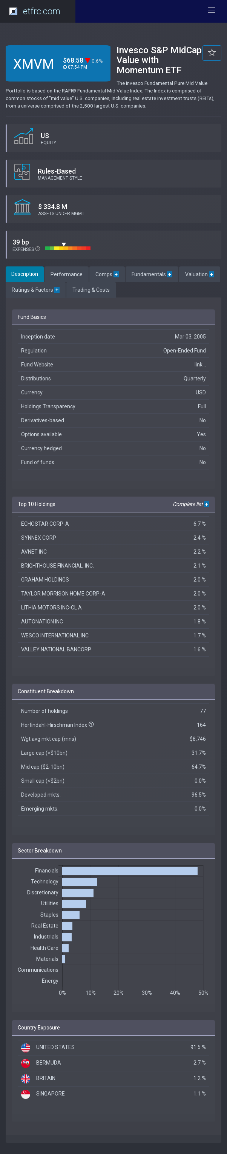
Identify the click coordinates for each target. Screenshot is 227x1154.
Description (24, 274)
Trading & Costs (91, 290)
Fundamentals (152, 274)
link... (200, 365)
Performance (67, 274)
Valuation (199, 274)
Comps (107, 274)
